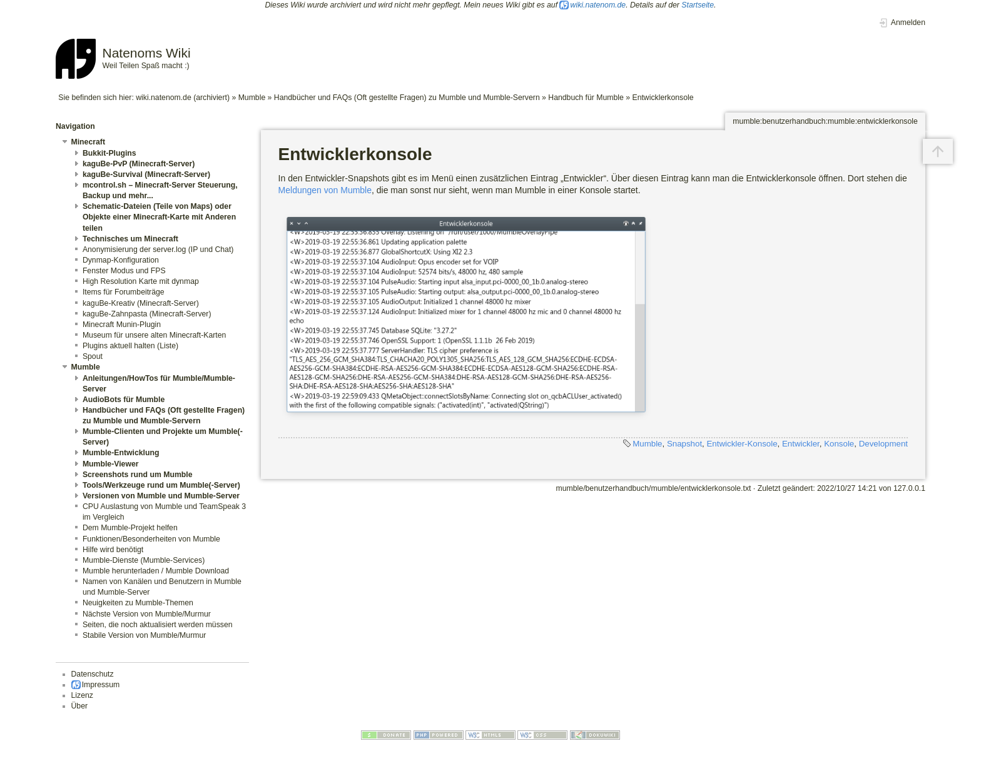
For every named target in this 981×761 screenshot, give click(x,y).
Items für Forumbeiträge (124, 292)
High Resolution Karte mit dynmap (141, 281)
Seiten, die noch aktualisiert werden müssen (158, 624)
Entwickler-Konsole (741, 443)
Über (79, 706)
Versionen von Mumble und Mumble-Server (161, 495)
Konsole (839, 443)
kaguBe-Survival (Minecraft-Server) (146, 174)
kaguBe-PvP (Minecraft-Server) (139, 163)
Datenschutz (92, 674)
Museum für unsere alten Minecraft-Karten (154, 335)
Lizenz (82, 695)
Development (883, 443)
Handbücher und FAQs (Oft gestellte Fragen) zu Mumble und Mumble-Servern (407, 97)
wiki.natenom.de (598, 5)
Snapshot (684, 443)
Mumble (252, 97)
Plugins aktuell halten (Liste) (130, 345)
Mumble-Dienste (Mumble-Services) (144, 560)
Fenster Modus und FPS (124, 270)
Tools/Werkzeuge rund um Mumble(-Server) (161, 485)
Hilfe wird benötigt (113, 549)
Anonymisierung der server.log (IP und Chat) (158, 249)
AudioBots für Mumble (124, 399)
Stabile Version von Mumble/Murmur (144, 635)
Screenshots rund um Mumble (138, 474)
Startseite (697, 5)
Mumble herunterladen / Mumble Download (156, 571)
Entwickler (801, 443)
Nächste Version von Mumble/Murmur (147, 614)
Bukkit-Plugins (109, 153)
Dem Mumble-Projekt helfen (130, 527)
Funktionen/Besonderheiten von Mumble (151, 539)
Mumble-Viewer (111, 464)
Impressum (101, 684)
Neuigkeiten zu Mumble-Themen (138, 602)
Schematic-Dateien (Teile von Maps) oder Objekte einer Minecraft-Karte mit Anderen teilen (159, 217)
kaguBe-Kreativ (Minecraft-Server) (141, 303)
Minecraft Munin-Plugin (122, 324)
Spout (93, 356)
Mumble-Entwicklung (121, 452)
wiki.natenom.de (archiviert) (183, 97)
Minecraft (88, 142)
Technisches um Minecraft (130, 238)
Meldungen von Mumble (325, 190)
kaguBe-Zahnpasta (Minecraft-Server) (147, 314)
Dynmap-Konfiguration (121, 260)
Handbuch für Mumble (586, 97)
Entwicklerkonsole (662, 97)
